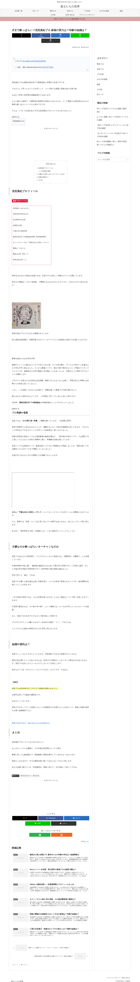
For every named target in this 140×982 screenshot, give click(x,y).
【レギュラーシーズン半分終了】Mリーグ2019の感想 (112, 134)
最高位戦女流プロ (26, 771)
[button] (77, 35)
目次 (48, 158)
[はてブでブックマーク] (51, 35)
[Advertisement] (51, 138)
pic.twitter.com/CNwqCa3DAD (34, 56)
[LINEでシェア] (64, 35)
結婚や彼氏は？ (43, 172)
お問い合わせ (125, 976)
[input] (112, 159)
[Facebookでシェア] (38, 35)
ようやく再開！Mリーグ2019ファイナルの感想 (112, 118)
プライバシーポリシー (112, 976)
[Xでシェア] (24, 35)
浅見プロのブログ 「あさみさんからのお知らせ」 (31, 718)
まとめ (40, 175)
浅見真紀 (36, 771)
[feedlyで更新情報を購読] (48, 830)
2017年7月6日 (47, 62)
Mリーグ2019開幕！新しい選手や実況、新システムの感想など (112, 143)
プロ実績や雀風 (44, 166)
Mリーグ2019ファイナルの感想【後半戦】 (112, 110)
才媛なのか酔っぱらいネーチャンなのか (52, 169)
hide (22, 115)
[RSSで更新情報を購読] (53, 830)
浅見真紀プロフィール (45, 163)
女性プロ (15, 771)
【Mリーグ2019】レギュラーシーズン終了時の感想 (112, 126)
